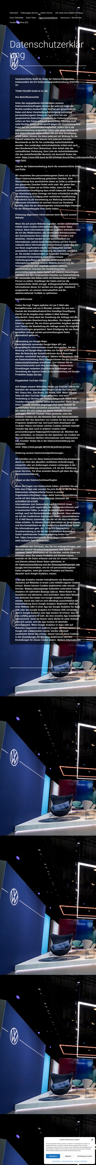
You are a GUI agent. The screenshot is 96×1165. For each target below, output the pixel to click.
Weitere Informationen (36, 588)
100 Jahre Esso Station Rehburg (69, 13)
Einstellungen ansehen (84, 1156)
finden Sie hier (33, 374)
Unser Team (31, 18)
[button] (92, 1140)
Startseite (14, 13)
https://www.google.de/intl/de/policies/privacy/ (46, 447)
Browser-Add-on (49, 591)
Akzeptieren (53, 1156)
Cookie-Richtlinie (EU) (19, 22)
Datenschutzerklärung (67, 1161)
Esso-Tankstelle (16, 18)
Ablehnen (68, 1156)
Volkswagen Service (29, 13)
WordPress (81, 672)
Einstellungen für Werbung (36, 637)
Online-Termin (46, 13)
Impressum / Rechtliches (80, 1161)
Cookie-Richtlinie (56, 1161)
